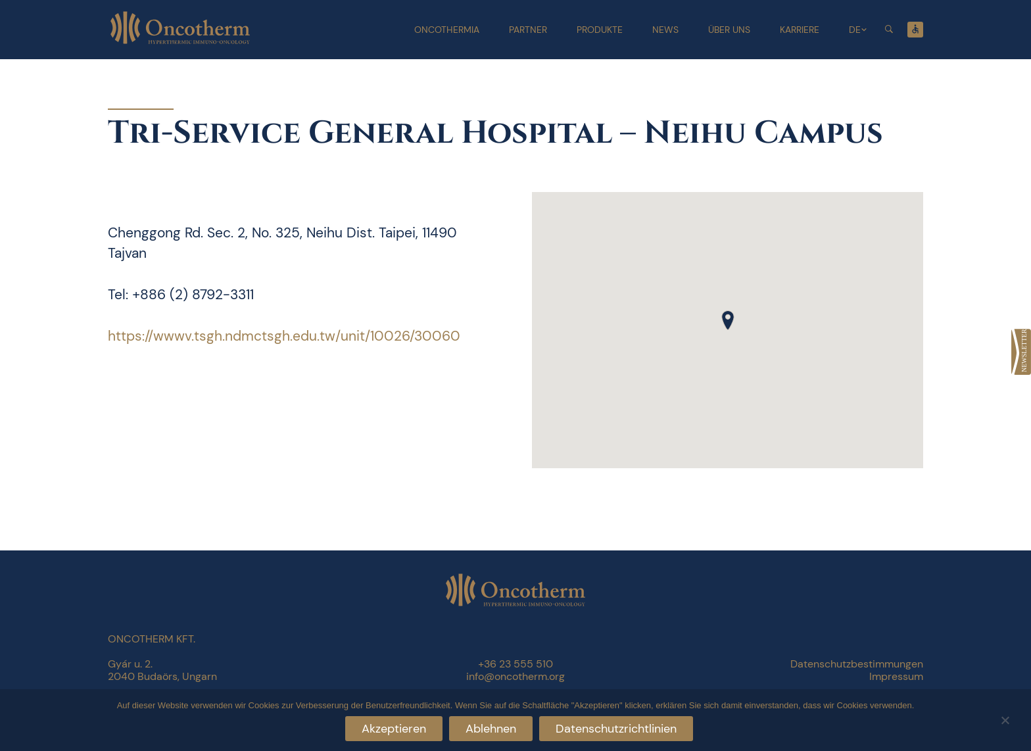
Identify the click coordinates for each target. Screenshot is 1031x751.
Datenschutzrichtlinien (616, 729)
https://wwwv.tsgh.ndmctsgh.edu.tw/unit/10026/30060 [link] (284, 336)
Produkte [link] (600, 30)
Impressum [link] (896, 676)
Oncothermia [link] (446, 30)
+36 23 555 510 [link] (515, 664)
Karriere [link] (799, 30)
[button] (727, 320)
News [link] (665, 30)
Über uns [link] (729, 30)
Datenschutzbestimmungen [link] (856, 664)
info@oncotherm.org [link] (515, 676)
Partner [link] (528, 30)
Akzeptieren (394, 729)
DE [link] (855, 30)
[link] (1021, 352)
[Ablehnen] (1004, 718)
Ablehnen (491, 729)
